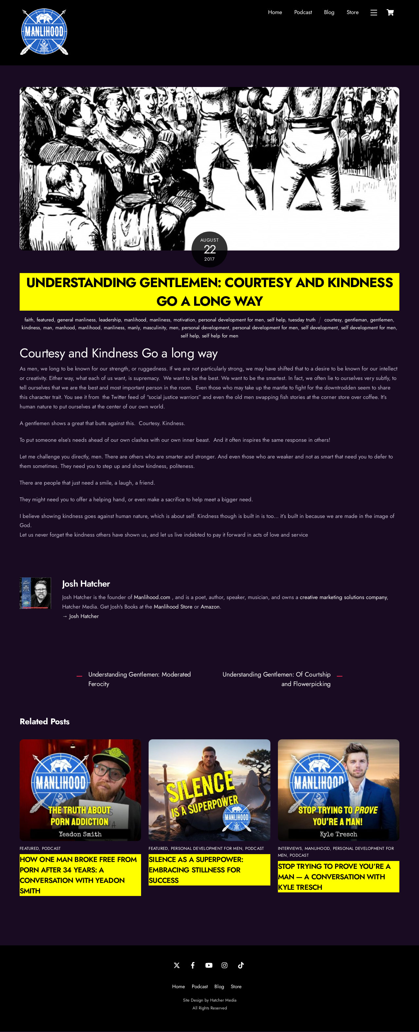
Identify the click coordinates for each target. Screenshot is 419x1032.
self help (276, 320)
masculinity (154, 328)
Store (353, 12)
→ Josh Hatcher (80, 617)
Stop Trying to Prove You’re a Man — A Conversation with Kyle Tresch (334, 877)
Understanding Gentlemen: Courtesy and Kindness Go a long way (209, 292)
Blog (329, 12)
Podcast (303, 12)
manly (134, 328)
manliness (160, 320)
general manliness (76, 320)
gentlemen (381, 320)
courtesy (332, 320)
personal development (205, 328)
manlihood (135, 320)
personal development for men (231, 320)
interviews (290, 849)
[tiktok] (240, 965)
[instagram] (224, 965)
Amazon (210, 607)
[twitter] (176, 965)
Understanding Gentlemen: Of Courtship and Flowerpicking (277, 679)
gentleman (356, 320)
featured (45, 320)
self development (319, 328)
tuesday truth (302, 320)
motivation (184, 320)
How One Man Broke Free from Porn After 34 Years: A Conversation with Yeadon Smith (78, 876)
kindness (31, 328)
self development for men (368, 328)
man (47, 328)
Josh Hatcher (86, 584)
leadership (110, 320)
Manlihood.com (152, 598)
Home (275, 12)
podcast (51, 849)
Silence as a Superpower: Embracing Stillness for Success (196, 870)
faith (29, 320)
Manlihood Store (173, 607)
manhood (65, 328)
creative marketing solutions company (343, 598)
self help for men (220, 336)
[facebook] (192, 965)
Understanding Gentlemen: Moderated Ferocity (139, 679)
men (173, 328)
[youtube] (208, 965)
